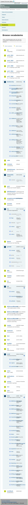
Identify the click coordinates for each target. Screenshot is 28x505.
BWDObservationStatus (13, 401)
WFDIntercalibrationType (13, 466)
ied (8, 286)
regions (13, 362)
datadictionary (11, 169)
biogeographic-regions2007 (13, 89)
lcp (8, 349)
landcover (10, 330)
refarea (12, 226)
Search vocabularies (8, 46)
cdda (8, 160)
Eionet (7, 9)
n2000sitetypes (13, 134)
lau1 (8, 336)
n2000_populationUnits (13, 113)
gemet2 (9, 246)
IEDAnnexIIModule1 (11, 306)
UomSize (13, 459)
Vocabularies (5, 24)
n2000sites (13, 130)
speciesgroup (13, 156)
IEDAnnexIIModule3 (11, 311)
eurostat (9, 203)
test (8, 386)
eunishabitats (13, 103)
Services (4, 27)
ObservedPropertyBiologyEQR (13, 443)
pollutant (13, 301)
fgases (9, 241)
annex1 (12, 291)
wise (8, 396)
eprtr (8, 186)
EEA (8, 1)
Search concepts (19, 46)
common (9, 164)
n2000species (13, 139)
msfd (8, 354)
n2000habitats (13, 125)
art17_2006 (10, 66)
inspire (9, 325)
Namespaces (5, 30)
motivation (13, 107)
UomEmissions (13, 455)
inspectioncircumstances (13, 296)
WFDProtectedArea (13, 470)
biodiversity (10, 81)
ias (8, 281)
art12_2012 (10, 55)
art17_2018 (10, 76)
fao (8, 209)
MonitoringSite (13, 437)
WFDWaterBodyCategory (13, 477)
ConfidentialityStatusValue (13, 420)
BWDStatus (13, 413)
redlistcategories (13, 151)
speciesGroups (13, 366)
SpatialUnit (13, 448)
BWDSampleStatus (13, 409)
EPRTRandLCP (11, 191)
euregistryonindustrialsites (11, 198)
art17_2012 (10, 71)
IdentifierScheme (13, 430)
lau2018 (9, 343)
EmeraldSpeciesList (13, 100)
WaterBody (13, 463)
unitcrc (12, 234)
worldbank (10, 491)
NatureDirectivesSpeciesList (13, 147)
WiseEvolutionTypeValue (13, 481)
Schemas (4, 22)
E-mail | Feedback (6, 500)
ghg (8, 270)
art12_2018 (10, 60)
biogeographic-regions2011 (13, 92)
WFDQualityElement (13, 474)
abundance (13, 85)
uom (8, 390)
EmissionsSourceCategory (13, 426)
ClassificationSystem (13, 417)
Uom (12, 451)
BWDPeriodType (13, 405)
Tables (3, 17)
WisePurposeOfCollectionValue (13, 484)
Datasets (4, 14)
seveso (9, 381)
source (12, 258)
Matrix (12, 434)
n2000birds (13, 118)
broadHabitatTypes (13, 359)
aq (8, 50)
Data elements (5, 19)
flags (12, 218)
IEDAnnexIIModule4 (11, 318)
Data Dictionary (12, 9)
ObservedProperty (13, 439)
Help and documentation (7, 12)
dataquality (13, 95)
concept (13, 250)
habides (9, 275)
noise (8, 371)
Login (17, 3)
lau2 (8, 339)
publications (10, 376)
